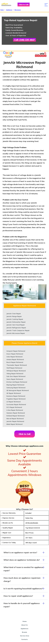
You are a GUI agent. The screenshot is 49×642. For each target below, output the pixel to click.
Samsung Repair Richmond (15, 388)
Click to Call (23, 5)
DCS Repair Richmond (14, 407)
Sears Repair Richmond (14, 379)
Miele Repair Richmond (14, 424)
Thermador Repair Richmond (16, 365)
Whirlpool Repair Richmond (16, 371)
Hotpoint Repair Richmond (15, 351)
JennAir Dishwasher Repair (16, 322)
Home (2, 10)
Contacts (24, 639)
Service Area (24, 636)
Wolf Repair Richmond (14, 368)
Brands (24, 632)
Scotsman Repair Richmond (16, 404)
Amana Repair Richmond (15, 359)
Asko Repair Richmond (14, 357)
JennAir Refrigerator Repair (16, 328)
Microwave (18, 10)
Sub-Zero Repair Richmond (15, 376)
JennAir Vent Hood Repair (15, 325)
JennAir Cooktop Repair (14, 319)
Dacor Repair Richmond (14, 354)
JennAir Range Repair (14, 316)
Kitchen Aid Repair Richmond (16, 382)
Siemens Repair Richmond (15, 413)
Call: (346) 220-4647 (24, 40)
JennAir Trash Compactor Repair (18, 330)
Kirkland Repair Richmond (15, 416)
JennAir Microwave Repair (15, 333)
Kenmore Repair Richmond (15, 396)
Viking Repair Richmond (14, 373)
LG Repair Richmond (13, 402)
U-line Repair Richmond (14, 410)
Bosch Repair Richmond (14, 362)
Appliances (9, 10)
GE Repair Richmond (13, 393)
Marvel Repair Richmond (15, 418)
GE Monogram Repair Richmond (17, 390)
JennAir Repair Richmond (15, 421)
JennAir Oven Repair (13, 313)
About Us (24, 625)
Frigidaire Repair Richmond (15, 399)
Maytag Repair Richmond (15, 385)
